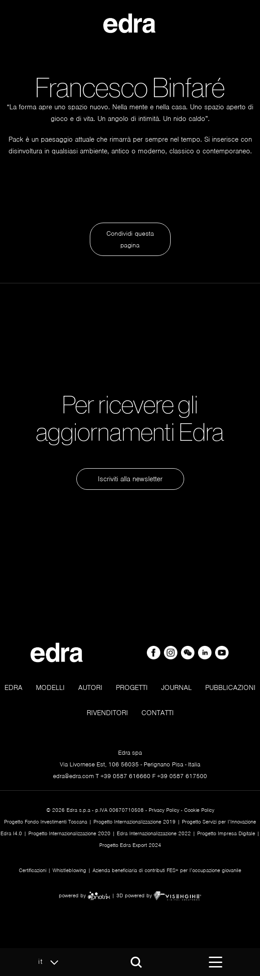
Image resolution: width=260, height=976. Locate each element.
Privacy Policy (164, 810)
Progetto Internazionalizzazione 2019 (134, 821)
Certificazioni (32, 870)
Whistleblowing (69, 870)
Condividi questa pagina (130, 239)
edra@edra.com (73, 776)
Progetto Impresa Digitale (226, 833)
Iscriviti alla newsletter (130, 479)
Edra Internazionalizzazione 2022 (154, 833)
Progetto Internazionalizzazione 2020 (69, 833)
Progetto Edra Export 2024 (130, 845)
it (50, 962)
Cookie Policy (199, 810)
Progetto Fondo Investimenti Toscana (45, 821)
